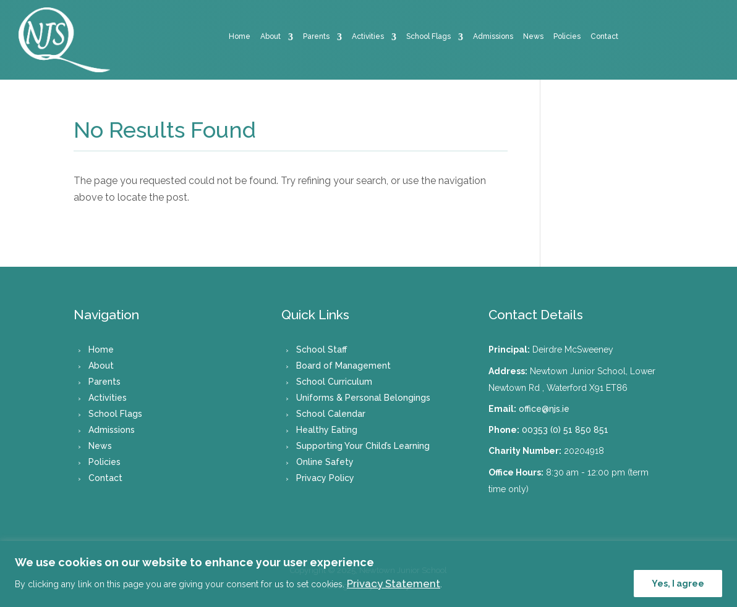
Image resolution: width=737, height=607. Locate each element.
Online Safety (325, 462)
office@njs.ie (544, 409)
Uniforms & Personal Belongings (363, 398)
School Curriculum (334, 382)
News (533, 37)
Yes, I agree (678, 583)
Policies (567, 37)
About (270, 37)
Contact (604, 37)
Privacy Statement (393, 583)
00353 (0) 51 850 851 (565, 430)
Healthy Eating (326, 430)
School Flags (428, 37)
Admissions (493, 37)
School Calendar (330, 414)
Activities (368, 37)
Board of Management (343, 365)
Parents (316, 37)
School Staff (321, 349)
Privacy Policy (325, 478)
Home (239, 37)
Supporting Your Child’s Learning (363, 446)
